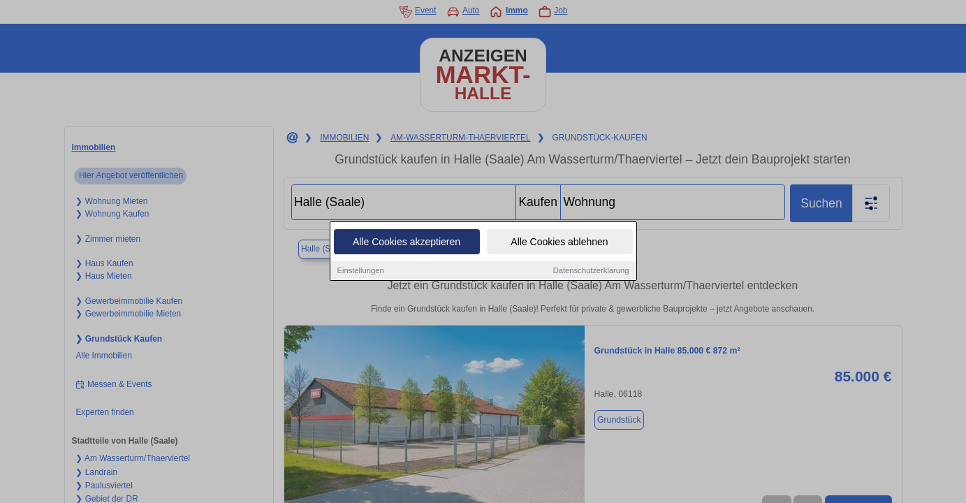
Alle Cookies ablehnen (559, 242)
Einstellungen (360, 271)
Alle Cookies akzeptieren (406, 242)
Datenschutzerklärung (591, 271)
